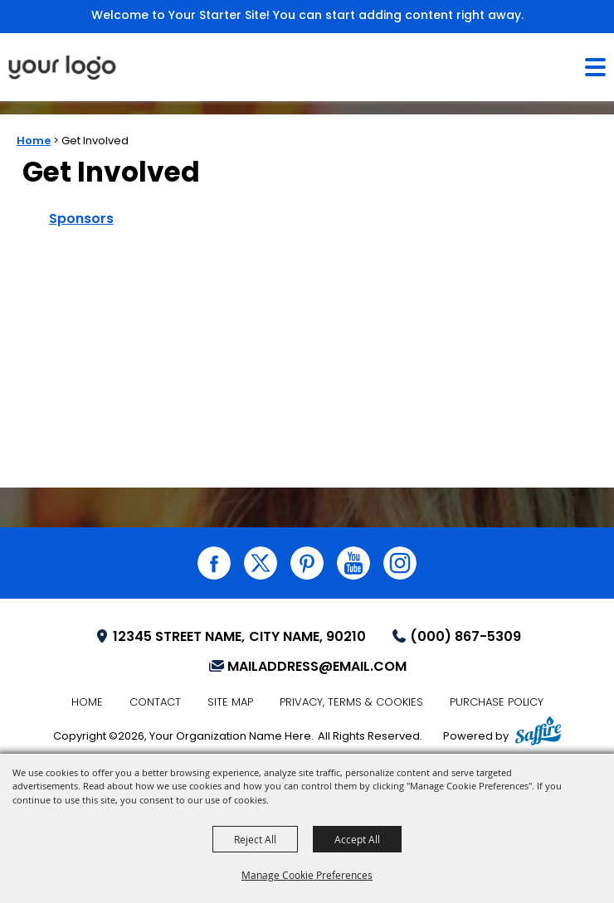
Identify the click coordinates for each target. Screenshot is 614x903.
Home (34, 142)
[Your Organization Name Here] (62, 67)
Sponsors (81, 220)
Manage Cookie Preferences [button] (307, 874)
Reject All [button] (255, 839)
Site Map (230, 702)
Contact (155, 702)
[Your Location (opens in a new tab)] (230, 638)
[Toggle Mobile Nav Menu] (595, 67)
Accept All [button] (357, 839)
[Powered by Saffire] (538, 733)
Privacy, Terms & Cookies (351, 702)
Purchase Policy (496, 702)
